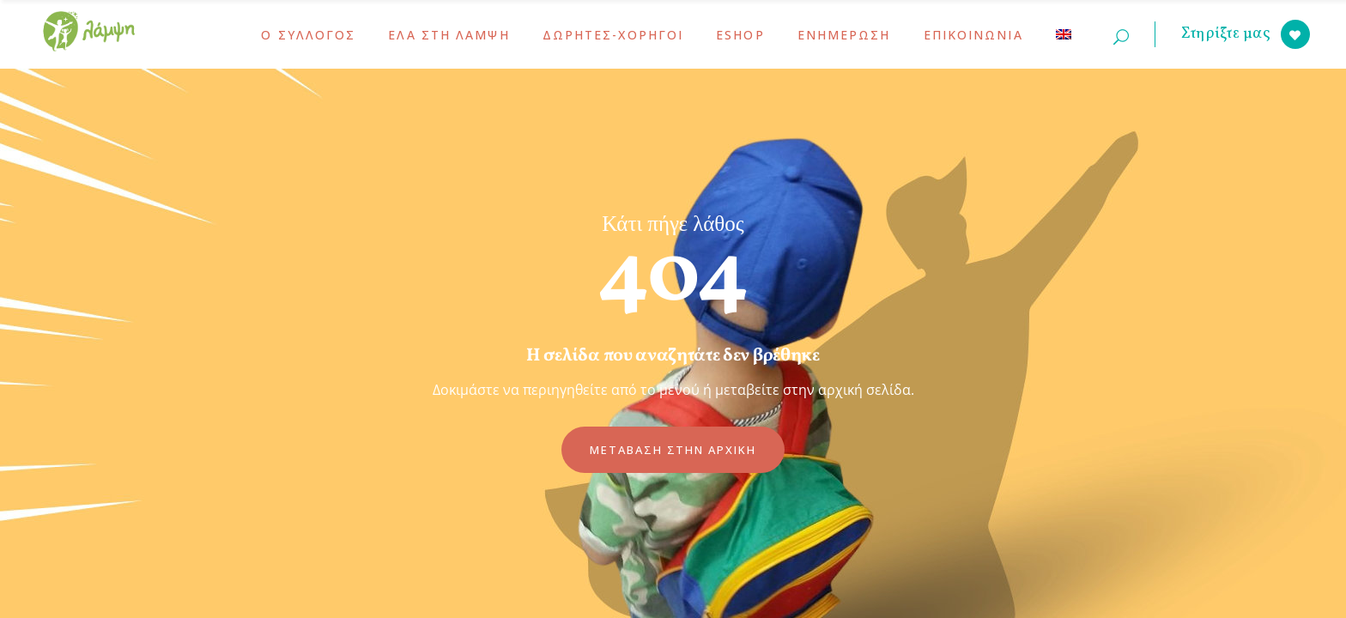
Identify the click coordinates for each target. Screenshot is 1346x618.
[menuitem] (1063, 34)
